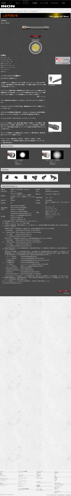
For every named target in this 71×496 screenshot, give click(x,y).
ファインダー (38, 432)
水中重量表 (35, 7)
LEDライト (26, 11)
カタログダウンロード (58, 437)
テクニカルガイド (55, 7)
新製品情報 (56, 423)
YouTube (55, 430)
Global (64, 7)
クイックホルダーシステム (22, 431)
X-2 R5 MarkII (38, 423)
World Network (61, 445)
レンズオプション (3, 431)
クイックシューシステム (22, 432)
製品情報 (4, 7)
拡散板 (1, 424)
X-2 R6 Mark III (38, 425)
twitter (55, 431)
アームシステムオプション (22, 434)
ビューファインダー (39, 433)
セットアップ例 (44, 7)
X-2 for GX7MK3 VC (39, 428)
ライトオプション (3, 436)
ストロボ (1, 421)
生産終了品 (19, 11)
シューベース (20, 430)
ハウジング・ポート (39, 421)
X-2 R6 (37, 427)
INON (2, 11)
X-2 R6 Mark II (38, 426)
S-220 (1, 423)
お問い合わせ (53, 445)
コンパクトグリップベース (22, 429)
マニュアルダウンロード (58, 436)
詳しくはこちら (41, 96)
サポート (19, 7)
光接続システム (2, 425)
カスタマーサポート (10, 11)
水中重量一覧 (38, 437)
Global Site (68, 445)
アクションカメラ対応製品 (22, 421)
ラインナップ (20, 423)
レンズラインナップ (3, 430)
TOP (48, 445)
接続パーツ (20, 433)
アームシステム (20, 425)
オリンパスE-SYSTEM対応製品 (23, 439)
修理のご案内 (56, 438)
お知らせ (55, 424)
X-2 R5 (37, 424)
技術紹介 (55, 443)
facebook (55, 429)
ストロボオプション (3, 426)
